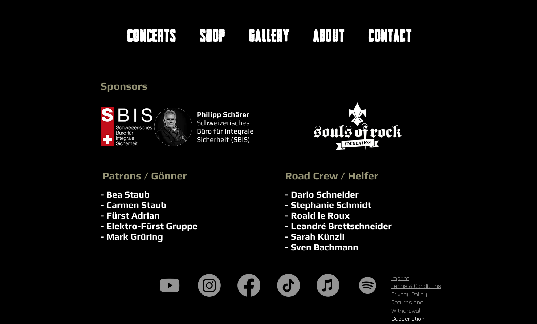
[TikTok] (288, 285)
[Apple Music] (328, 285)
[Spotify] (367, 285)
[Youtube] (169, 285)
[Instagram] (209, 285)
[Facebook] (248, 285)
